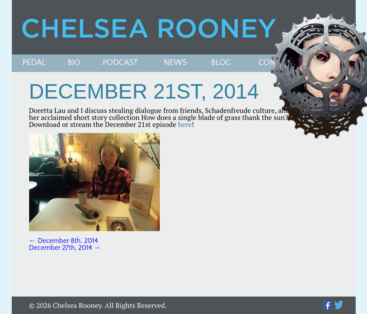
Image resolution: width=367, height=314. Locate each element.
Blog (221, 63)
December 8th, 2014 (63, 241)
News (175, 63)
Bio (74, 63)
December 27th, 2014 (65, 248)
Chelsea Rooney (183, 27)
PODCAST (120, 63)
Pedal (34, 63)
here (185, 124)
